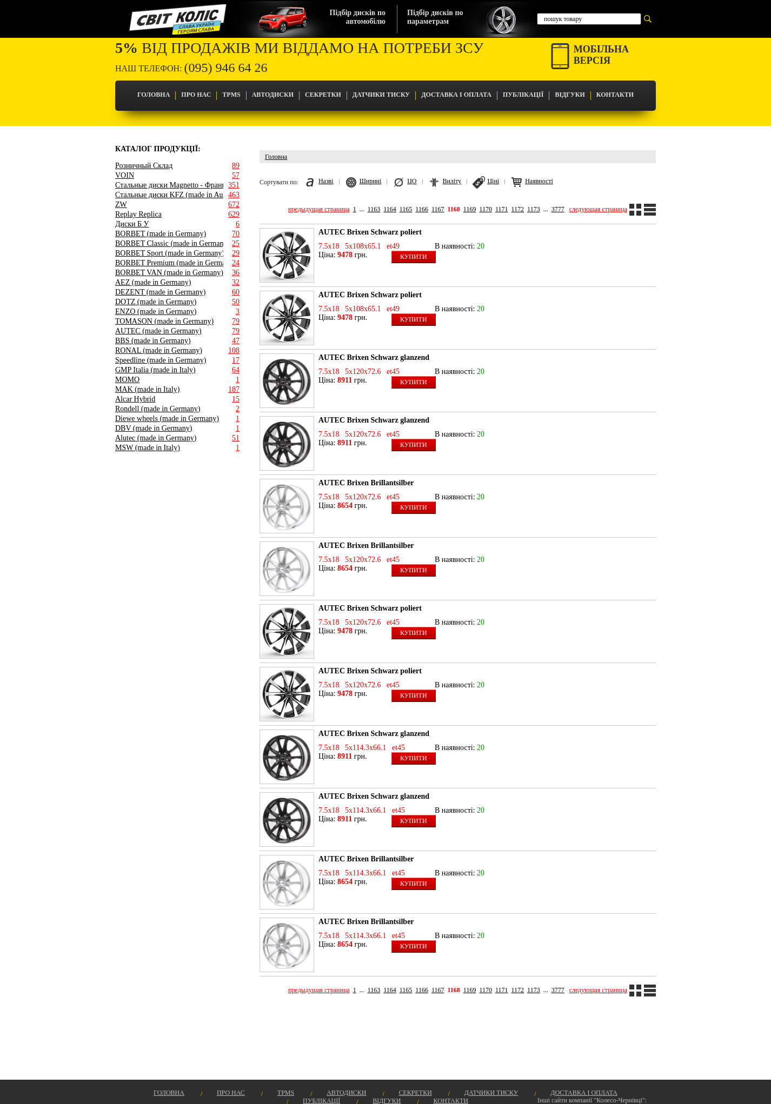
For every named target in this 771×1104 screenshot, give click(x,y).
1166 (421, 209)
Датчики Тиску (381, 94)
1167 (437, 209)
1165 (406, 209)
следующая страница (598, 209)
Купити (413, 256)
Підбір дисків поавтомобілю (358, 17)
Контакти (615, 94)
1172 (517, 209)
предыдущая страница (319, 209)
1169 (469, 209)
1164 (389, 209)
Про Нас (196, 94)
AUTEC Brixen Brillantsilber (366, 483)
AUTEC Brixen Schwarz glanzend (373, 357)
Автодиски (273, 94)
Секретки (323, 94)
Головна (153, 94)
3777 (557, 209)
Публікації (523, 94)
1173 (533, 209)
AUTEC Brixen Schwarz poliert (370, 232)
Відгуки (569, 94)
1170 (485, 209)
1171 (501, 209)
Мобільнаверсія (601, 55)
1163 (374, 209)
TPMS (231, 94)
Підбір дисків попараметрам (435, 17)
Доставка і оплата (456, 94)
